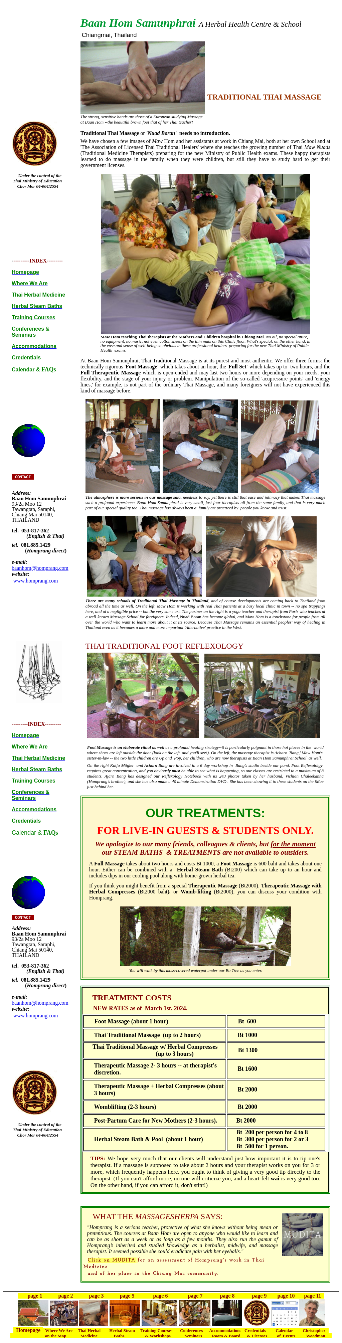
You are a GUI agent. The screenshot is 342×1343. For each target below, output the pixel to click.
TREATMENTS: (221, 813)
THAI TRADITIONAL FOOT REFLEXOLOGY (165, 646)
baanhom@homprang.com (40, 568)
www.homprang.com (35, 580)
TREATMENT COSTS (131, 997)
